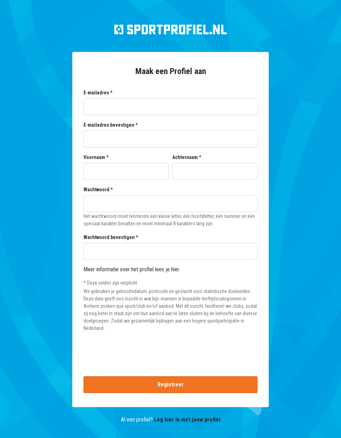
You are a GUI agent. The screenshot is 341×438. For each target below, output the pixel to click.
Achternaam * (186, 157)
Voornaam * (95, 157)
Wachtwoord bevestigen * (110, 237)
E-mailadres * (97, 92)
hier (175, 269)
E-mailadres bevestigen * (110, 125)
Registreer (171, 384)
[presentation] (170, 351)
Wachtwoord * (98, 189)
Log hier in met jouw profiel (187, 419)
